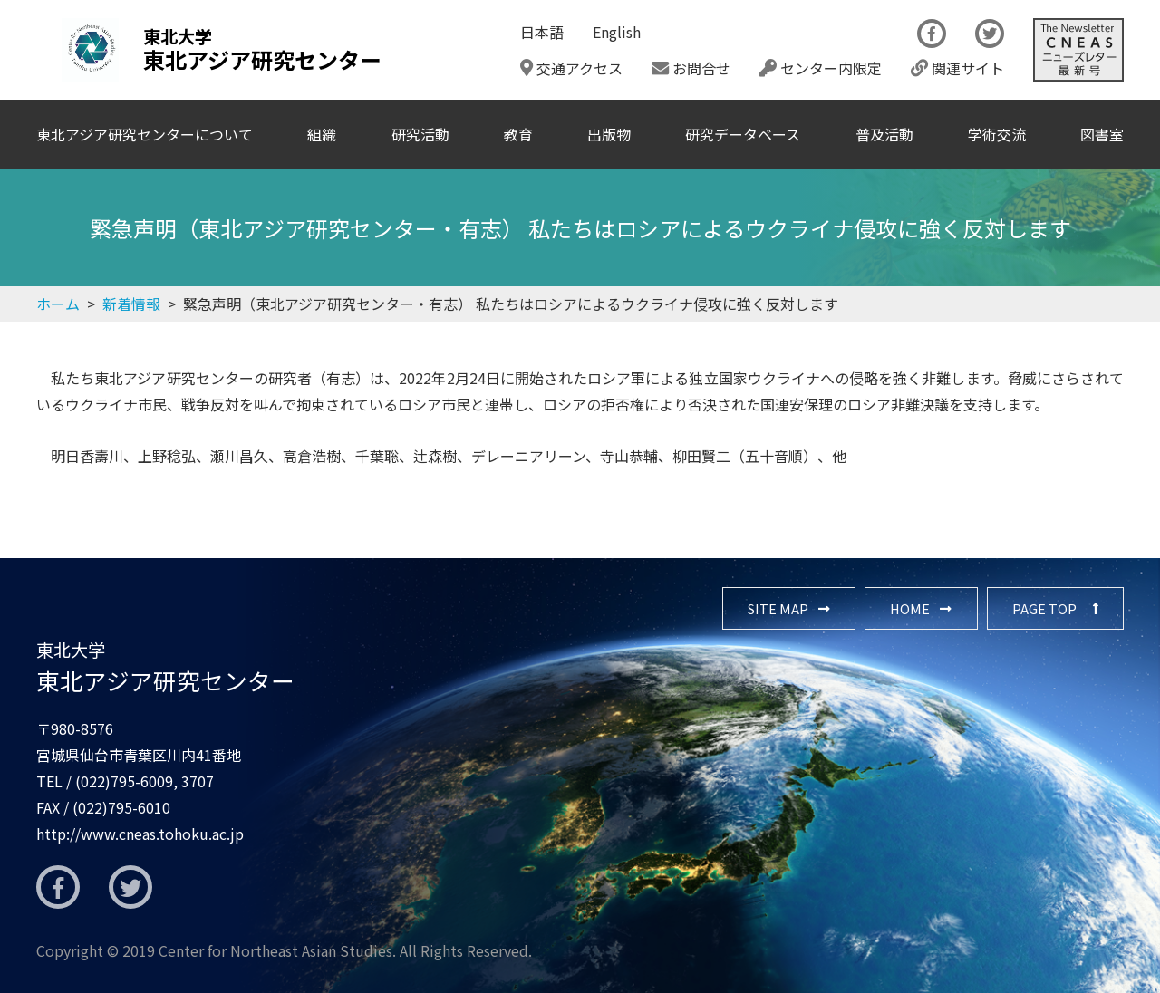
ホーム (58, 303)
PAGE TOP (1044, 608)
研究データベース (742, 134)
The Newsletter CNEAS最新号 (1078, 50)
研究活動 (421, 134)
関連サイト (957, 68)
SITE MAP (778, 608)
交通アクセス (571, 68)
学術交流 (997, 134)
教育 (518, 134)
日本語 (542, 32)
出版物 (609, 134)
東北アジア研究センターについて (144, 134)
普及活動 (885, 134)
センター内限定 (820, 68)
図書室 (1102, 134)
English (617, 32)
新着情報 (131, 303)
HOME (910, 608)
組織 (321, 134)
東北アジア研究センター (165, 667)
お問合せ (691, 68)
